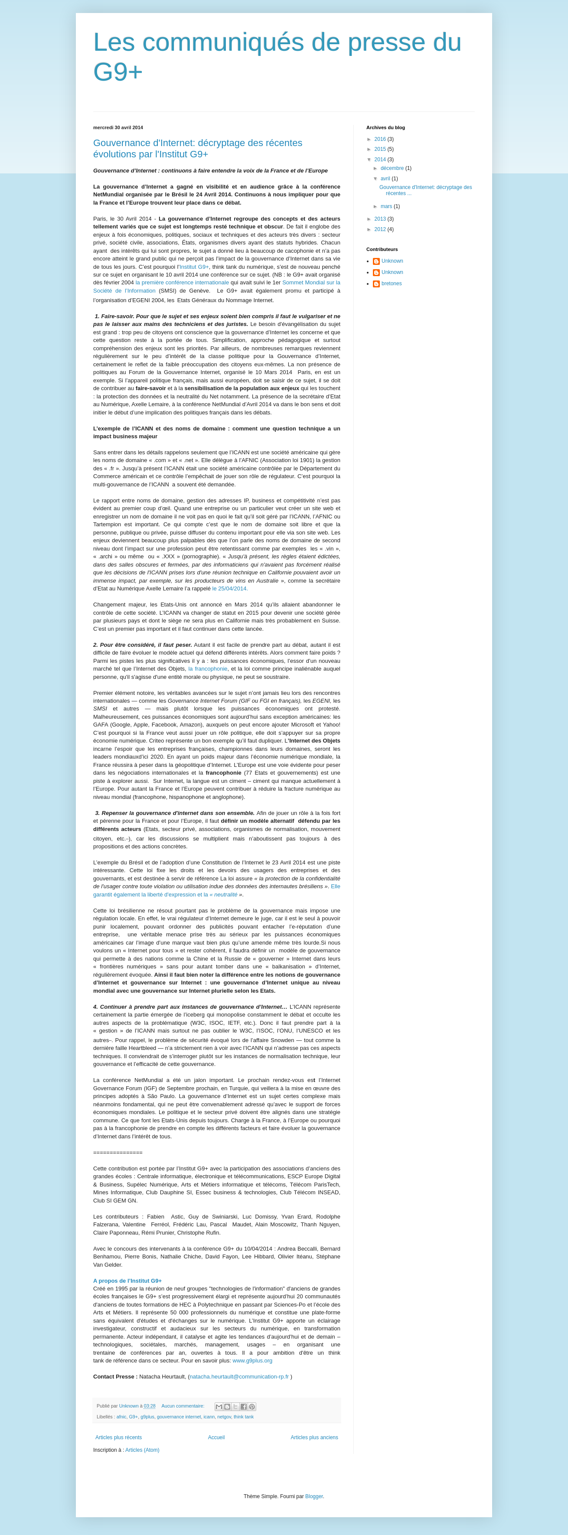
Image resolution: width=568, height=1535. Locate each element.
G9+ (133, 1416)
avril (386, 179)
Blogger (314, 1496)
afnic (122, 1416)
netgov (224, 1416)
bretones (392, 283)
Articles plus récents (118, 1437)
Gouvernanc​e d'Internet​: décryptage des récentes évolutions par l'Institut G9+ (197, 148)
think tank (244, 1416)
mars (387, 206)
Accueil (216, 1437)
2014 (381, 159)
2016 (381, 139)
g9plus (147, 1416)
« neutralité (224, 894)
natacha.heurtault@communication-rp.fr (239, 1376)
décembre (393, 168)
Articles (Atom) (142, 1450)
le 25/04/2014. (230, 588)
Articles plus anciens (314, 1437)
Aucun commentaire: (183, 1405)
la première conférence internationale (182, 282)
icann (209, 1416)
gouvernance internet (179, 1416)
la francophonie (207, 668)
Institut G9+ (194, 267)
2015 (381, 149)
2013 (381, 219)
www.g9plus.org (253, 1360)
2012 (381, 229)
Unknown (392, 261)
